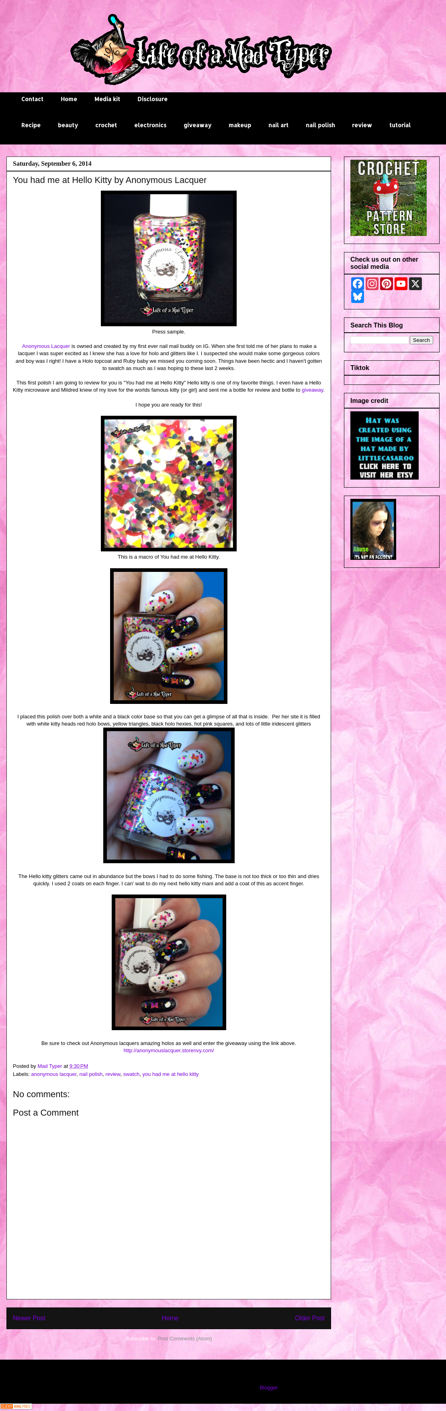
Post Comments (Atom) (185, 1339)
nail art (278, 125)
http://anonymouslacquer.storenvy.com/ (168, 1050)
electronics (150, 125)
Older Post (310, 1318)
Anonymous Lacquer (45, 346)
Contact (32, 99)
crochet (106, 125)
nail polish (320, 125)
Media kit (107, 99)
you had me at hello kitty (170, 1074)
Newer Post (29, 1318)
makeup (240, 125)
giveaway (197, 125)
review (362, 125)
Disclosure (152, 99)
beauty (68, 125)
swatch (131, 1074)
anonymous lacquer (54, 1074)
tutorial (400, 125)
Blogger (268, 1388)
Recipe (31, 125)
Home (69, 99)
